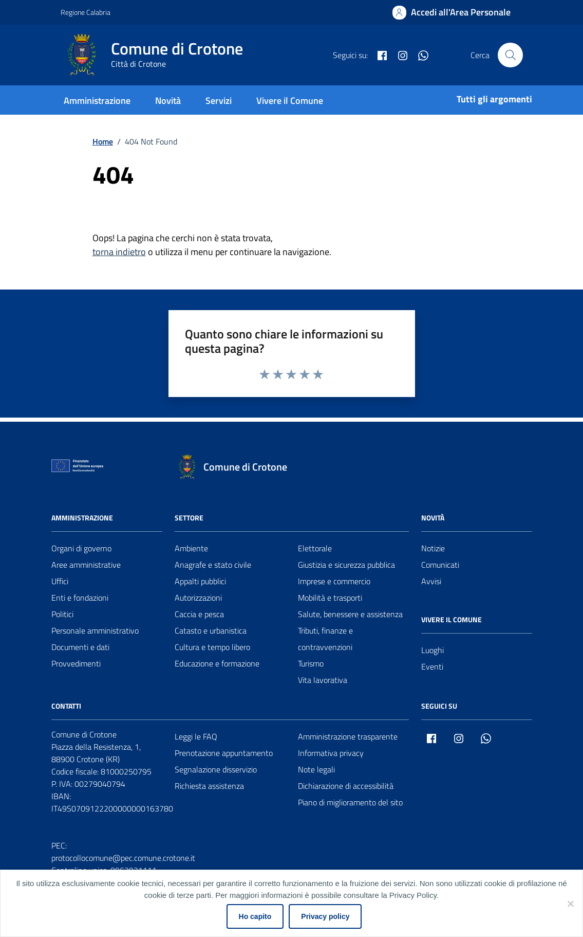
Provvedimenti (76, 663)
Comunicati (440, 564)
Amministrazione (97, 100)
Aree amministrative (86, 564)
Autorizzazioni (198, 597)
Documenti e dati (80, 647)
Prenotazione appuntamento (224, 753)
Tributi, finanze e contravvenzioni (325, 638)
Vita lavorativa (322, 680)
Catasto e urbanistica (211, 630)
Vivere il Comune (289, 100)
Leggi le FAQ (196, 736)
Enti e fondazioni (79, 597)
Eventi (432, 666)
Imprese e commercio (334, 581)
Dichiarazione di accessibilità (345, 786)
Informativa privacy (331, 753)
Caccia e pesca (199, 614)
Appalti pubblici (200, 581)
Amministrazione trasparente (348, 736)
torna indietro (119, 252)
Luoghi (432, 650)
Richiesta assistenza (209, 786)
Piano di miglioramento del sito (350, 802)
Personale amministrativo (95, 630)
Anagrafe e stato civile (213, 564)
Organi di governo (81, 548)
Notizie (433, 548)
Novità (168, 100)
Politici (62, 614)
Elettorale (315, 548)
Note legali (316, 769)
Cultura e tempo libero (212, 647)
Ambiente (191, 548)
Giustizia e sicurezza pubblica (346, 564)
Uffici (59, 581)
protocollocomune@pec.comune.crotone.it (123, 858)
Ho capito (255, 916)
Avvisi (431, 581)
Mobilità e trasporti (330, 597)
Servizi (218, 100)
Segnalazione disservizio (216, 769)
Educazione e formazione (217, 663)
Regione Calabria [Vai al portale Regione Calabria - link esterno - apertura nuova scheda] (85, 12)
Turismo (311, 663)
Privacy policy (325, 916)
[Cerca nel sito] (510, 55)
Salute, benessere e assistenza (350, 614)
